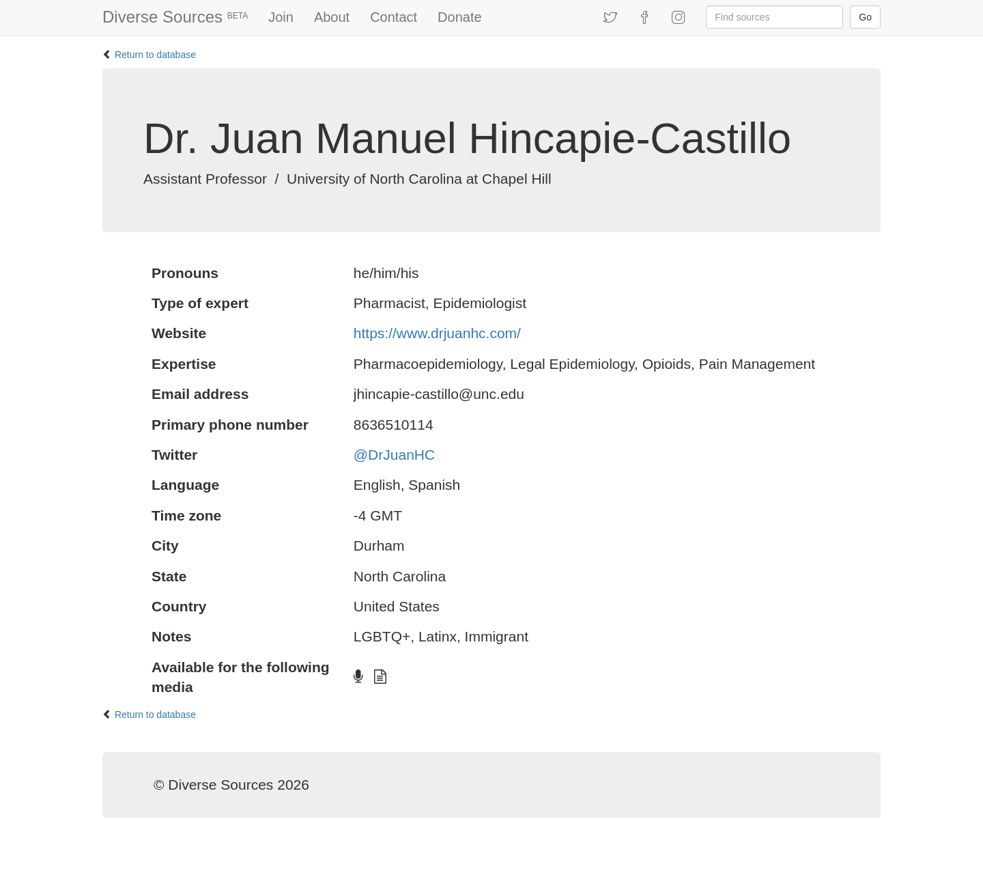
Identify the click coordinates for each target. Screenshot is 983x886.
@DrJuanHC (394, 454)
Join (281, 17)
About (332, 17)
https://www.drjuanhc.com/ (437, 333)
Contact (393, 17)
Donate (460, 17)
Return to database (155, 54)
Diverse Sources (175, 17)
